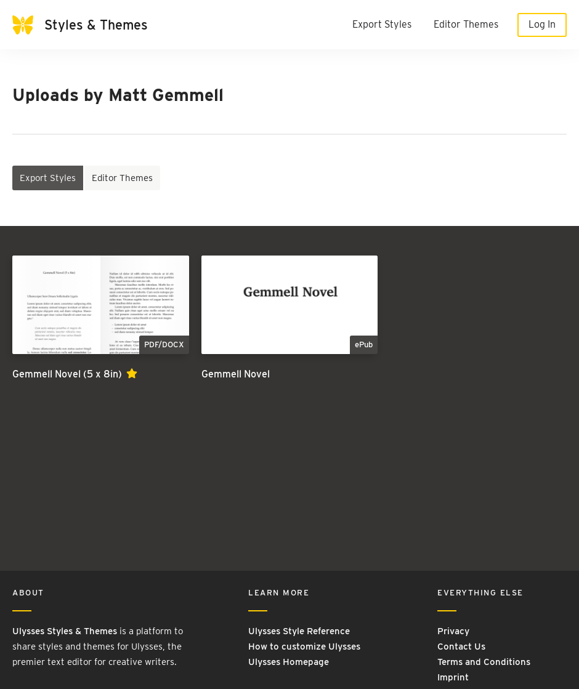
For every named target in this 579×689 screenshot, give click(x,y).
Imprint (453, 677)
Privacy (453, 631)
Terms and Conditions (483, 661)
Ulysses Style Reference (299, 631)
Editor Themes (466, 24)
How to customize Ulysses (304, 646)
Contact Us (461, 646)
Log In (542, 24)
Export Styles (381, 24)
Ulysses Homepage (288, 661)
